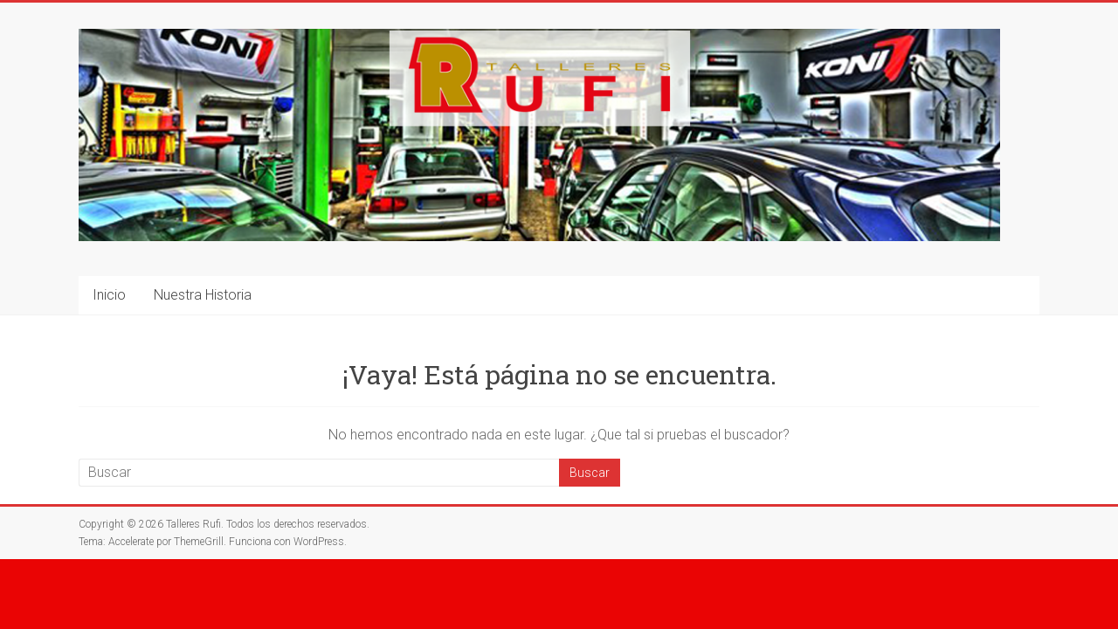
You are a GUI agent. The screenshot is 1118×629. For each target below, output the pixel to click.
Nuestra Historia (203, 295)
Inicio (109, 295)
